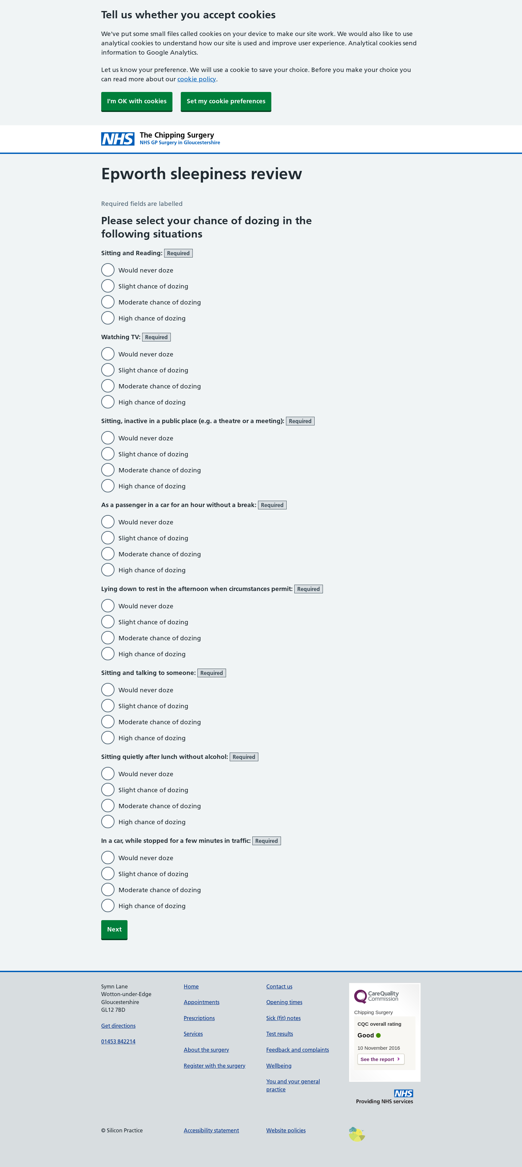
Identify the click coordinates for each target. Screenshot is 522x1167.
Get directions (118, 1025)
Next (114, 929)
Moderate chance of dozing (160, 302)
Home (191, 986)
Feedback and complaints (297, 1049)
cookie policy (196, 79)
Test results (279, 1033)
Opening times (284, 1002)
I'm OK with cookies (136, 101)
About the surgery (206, 1049)
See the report (377, 1059)
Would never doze (146, 270)
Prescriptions (199, 1018)
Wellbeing (279, 1065)
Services (193, 1033)
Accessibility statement (211, 1130)
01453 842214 (118, 1041)
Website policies (286, 1130)
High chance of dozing (152, 318)
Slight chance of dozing (153, 286)
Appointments (201, 1002)
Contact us (279, 986)
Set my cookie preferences (226, 101)
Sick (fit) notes (283, 1018)
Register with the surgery (214, 1065)
